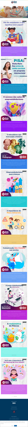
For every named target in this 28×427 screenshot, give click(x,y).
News (25, 58)
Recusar (12, 425)
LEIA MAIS (14, 54)
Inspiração (24, 21)
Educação (24, 209)
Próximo (15, 396)
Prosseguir (15, 425)
